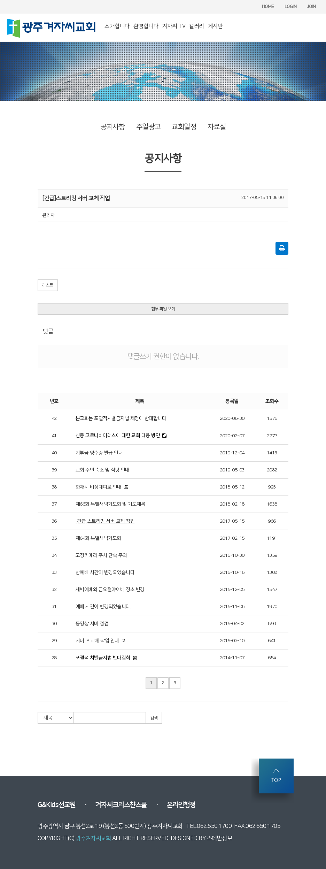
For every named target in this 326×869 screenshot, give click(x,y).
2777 (272, 436)
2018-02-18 (232, 504)
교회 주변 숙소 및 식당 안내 (103, 470)
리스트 (47, 285)
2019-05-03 (232, 470)
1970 (272, 606)
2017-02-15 (232, 538)
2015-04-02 (232, 623)
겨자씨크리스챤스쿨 (121, 805)
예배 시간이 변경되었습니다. (103, 606)
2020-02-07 (232, 436)
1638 (272, 504)
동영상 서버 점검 (92, 623)
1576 (272, 418)
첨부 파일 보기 (163, 309)
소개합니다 (117, 26)
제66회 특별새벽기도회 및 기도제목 (111, 504)
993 (272, 487)
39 (54, 470)
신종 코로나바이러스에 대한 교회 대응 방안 (118, 435)
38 (54, 487)
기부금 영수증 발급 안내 (99, 453)
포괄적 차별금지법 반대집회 (103, 658)
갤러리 (196, 26)
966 (272, 521)
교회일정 (184, 127)
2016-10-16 (232, 572)
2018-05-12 (232, 487)
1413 (272, 453)
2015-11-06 (232, 606)
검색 (153, 718)
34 (54, 555)
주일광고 (148, 127)
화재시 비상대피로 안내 (99, 487)
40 (54, 453)
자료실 (217, 127)
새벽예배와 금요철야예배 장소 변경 (110, 589)
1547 (272, 589)
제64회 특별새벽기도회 (98, 538)
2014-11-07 (232, 658)
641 (272, 641)
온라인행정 (180, 805)
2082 (272, 470)
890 (272, 623)
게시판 (215, 26)
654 (272, 658)
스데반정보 (219, 838)
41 (54, 436)
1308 (272, 572)
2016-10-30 (232, 555)
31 (54, 606)
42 (54, 418)
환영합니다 (146, 26)
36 (54, 521)
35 (54, 538)
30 (54, 623)
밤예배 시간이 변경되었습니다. (105, 572)
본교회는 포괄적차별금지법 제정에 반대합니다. (121, 418)
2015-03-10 (232, 641)
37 (54, 504)
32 (54, 589)
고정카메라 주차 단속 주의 (101, 555)
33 (54, 572)
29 (54, 641)
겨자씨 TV (173, 26)
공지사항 (112, 127)
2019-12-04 (232, 453)
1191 (272, 538)
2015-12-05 (232, 589)
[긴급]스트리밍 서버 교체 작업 (105, 521)
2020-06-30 (232, 418)
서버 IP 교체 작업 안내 (97, 641)
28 (54, 658)
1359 (272, 555)
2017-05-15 (232, 521)
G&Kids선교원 (57, 805)
